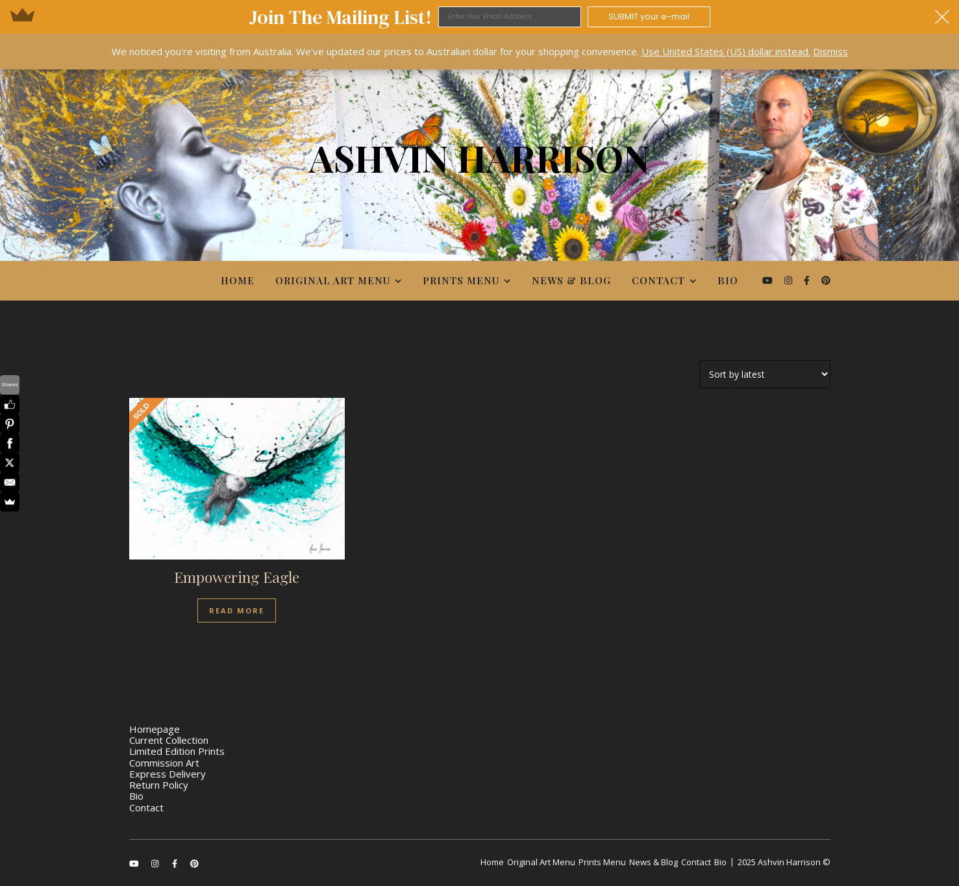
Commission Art (164, 762)
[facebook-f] (808, 280)
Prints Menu (461, 280)
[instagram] (789, 280)
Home (238, 280)
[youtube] (768, 280)
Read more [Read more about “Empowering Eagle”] (236, 610)
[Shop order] (764, 374)
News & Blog (571, 280)
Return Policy (158, 784)
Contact (658, 280)
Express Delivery (167, 773)
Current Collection (168, 739)
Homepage (154, 728)
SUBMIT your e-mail (649, 16)
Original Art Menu (332, 280)
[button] (479, 17)
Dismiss (830, 51)
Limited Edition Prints (177, 750)
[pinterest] (825, 280)
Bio (727, 280)
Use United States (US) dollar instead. (725, 51)
